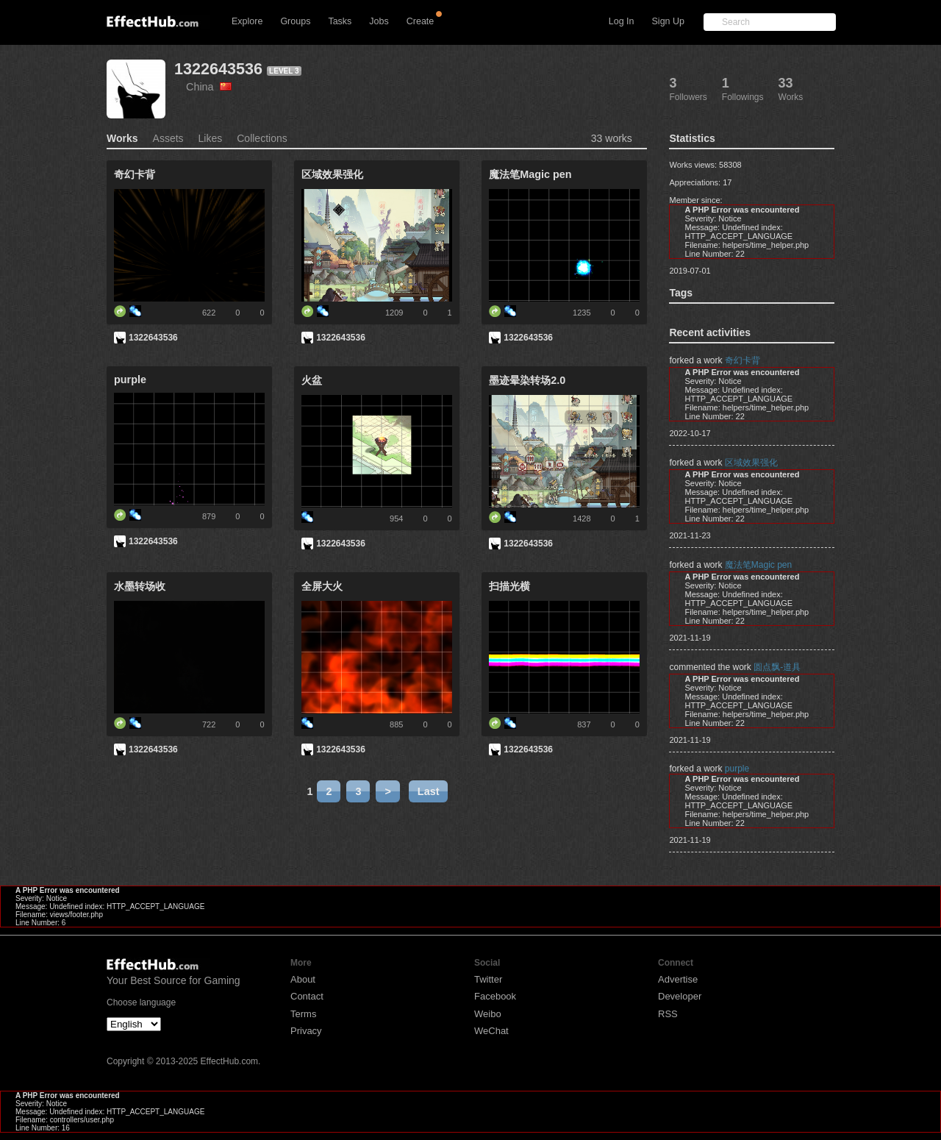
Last (429, 791)
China (209, 87)
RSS (668, 1013)
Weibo (487, 1013)
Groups (295, 21)
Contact (306, 996)
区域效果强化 (751, 462)
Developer (679, 996)
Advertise (678, 979)
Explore (247, 21)
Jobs (378, 21)
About (302, 979)
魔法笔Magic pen (758, 565)
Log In (621, 21)
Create (420, 21)
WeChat (491, 1030)
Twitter (488, 979)
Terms (303, 1013)
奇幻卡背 (742, 360)
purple (737, 768)
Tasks (339, 21)
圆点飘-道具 (777, 667)
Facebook (495, 996)
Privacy (306, 1030)
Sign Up (668, 21)
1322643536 (218, 69)
